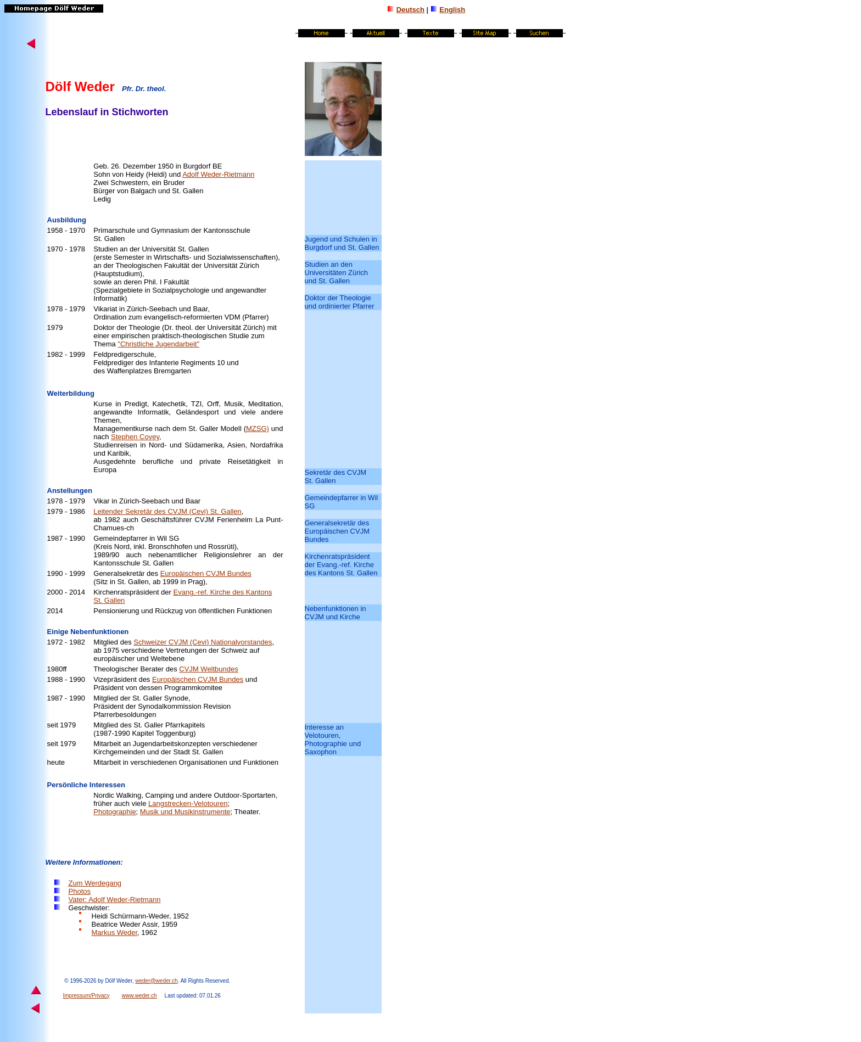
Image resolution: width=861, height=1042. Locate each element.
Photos (80, 891)
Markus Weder (115, 932)
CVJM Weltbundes (208, 669)
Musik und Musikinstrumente (185, 812)
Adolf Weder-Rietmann (218, 174)
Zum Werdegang (95, 883)
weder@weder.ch (156, 981)
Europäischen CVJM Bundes (205, 573)
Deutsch (410, 9)
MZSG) (257, 428)
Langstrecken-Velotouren (188, 803)
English (452, 9)
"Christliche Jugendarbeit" (158, 344)
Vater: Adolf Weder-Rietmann (115, 899)
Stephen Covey (135, 437)
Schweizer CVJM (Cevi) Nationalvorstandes (202, 642)
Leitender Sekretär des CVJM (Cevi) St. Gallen (167, 511)
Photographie (114, 812)
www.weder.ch (139, 996)
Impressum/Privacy (86, 996)
